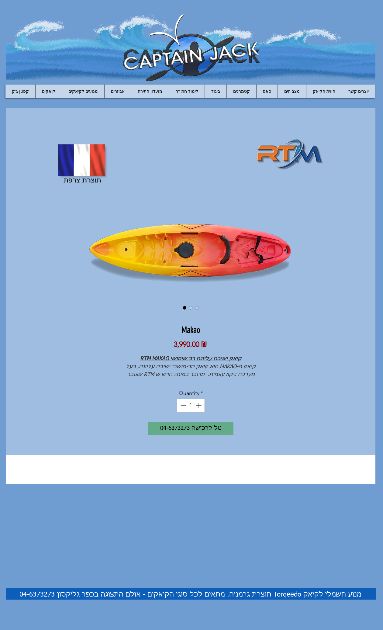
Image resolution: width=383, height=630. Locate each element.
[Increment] (199, 405)
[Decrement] (182, 405)
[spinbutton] (191, 405)
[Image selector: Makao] (185, 308)
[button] (117, 91)
